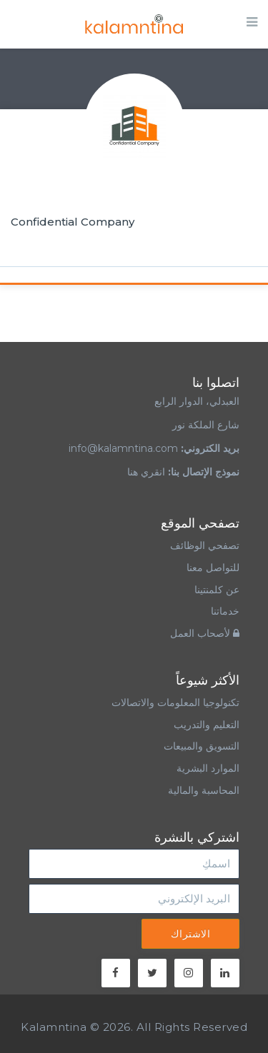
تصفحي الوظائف (204, 545)
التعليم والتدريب (206, 724)
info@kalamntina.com (123, 448)
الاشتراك (191, 933)
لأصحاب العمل (204, 633)
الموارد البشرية (208, 768)
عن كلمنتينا (216, 589)
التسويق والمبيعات (201, 746)
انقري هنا (146, 471)
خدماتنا (225, 611)
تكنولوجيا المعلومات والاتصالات (174, 702)
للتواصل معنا (213, 567)
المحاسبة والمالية (203, 790)
